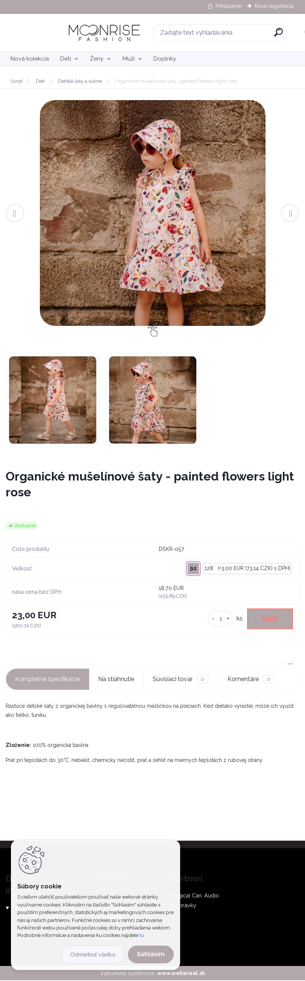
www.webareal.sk (181, 973)
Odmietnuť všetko (92, 954)
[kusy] (219, 619)
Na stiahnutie (116, 679)
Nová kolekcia (30, 58)
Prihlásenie (228, 6)
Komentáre (251, 679)
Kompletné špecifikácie (47, 679)
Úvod (17, 81)
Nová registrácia (274, 6)
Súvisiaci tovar (181, 679)
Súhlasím (151, 954)
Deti (65, 58)
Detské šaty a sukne (80, 81)
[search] (251, 35)
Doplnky (164, 58)
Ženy (96, 58)
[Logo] (52, 33)
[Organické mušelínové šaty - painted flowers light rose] (152, 213)
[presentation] (15, 213)
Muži (129, 58)
